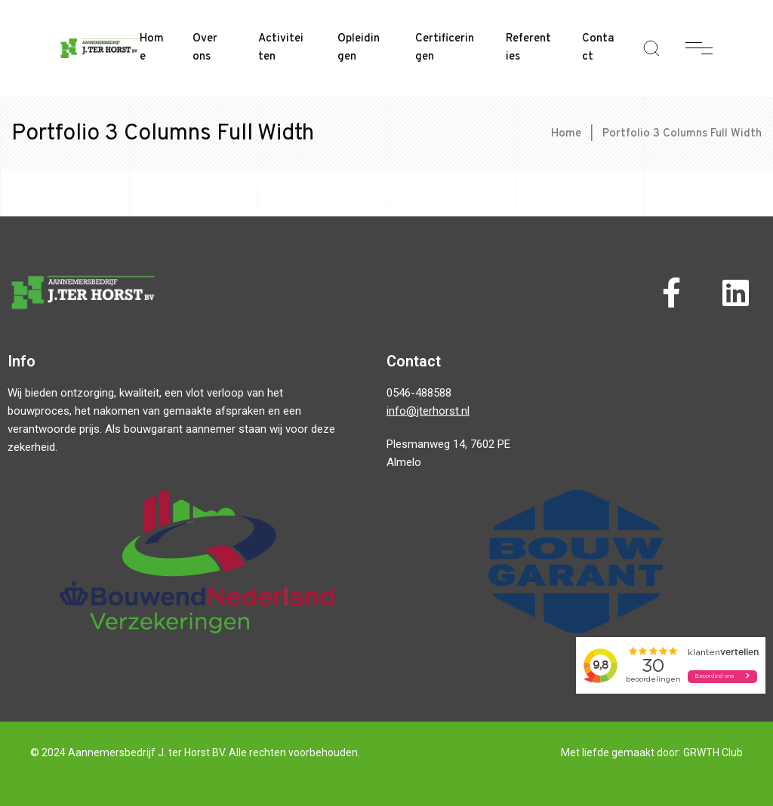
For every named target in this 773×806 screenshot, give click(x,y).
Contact (598, 48)
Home (152, 48)
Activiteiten (280, 48)
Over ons (204, 48)
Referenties (528, 48)
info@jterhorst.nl (428, 411)
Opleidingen (358, 48)
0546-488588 (418, 393)
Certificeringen (444, 48)
